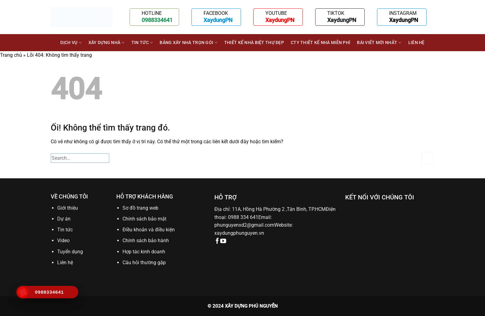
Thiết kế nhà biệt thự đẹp (254, 42)
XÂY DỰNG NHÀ (106, 43)
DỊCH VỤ (71, 43)
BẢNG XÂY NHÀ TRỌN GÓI (188, 43)
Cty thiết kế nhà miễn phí (320, 42)
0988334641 (157, 20)
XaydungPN (218, 20)
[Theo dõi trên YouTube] (223, 241)
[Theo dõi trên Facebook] (217, 241)
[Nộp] (428, 158)
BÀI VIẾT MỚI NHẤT (379, 43)
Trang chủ (11, 55)
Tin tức (142, 43)
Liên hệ (416, 42)
